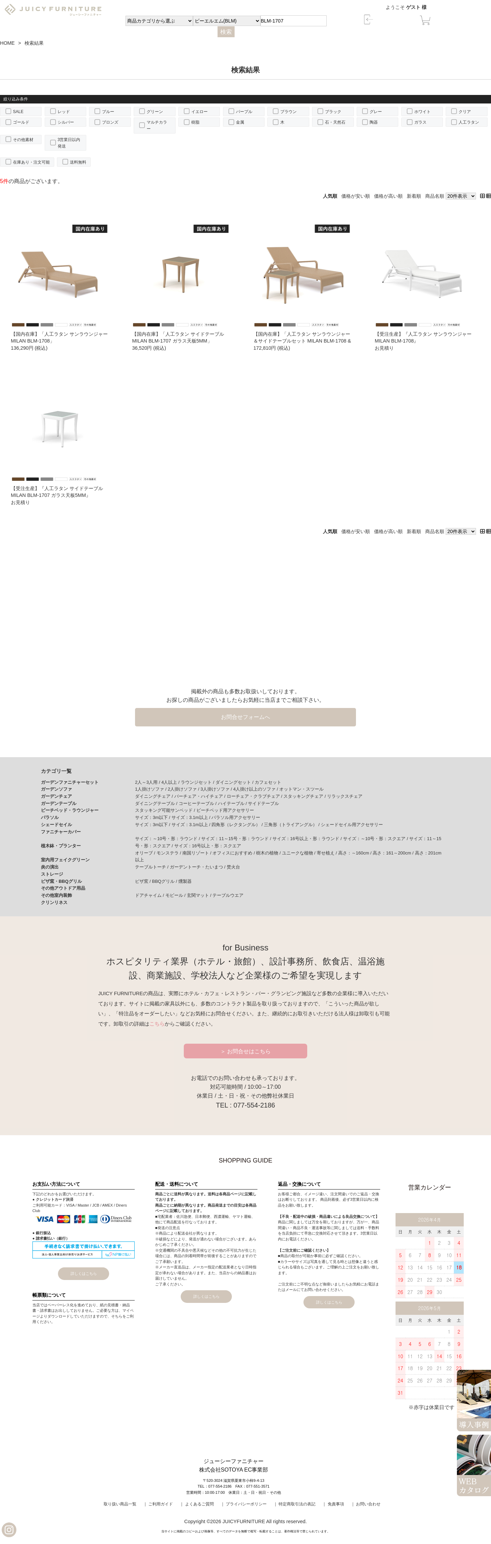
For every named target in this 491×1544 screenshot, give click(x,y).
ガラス (420, 122)
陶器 (374, 122)
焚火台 (233, 867)
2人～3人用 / (148, 782)
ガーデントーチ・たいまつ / (198, 867)
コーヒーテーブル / (198, 803)
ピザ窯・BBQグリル (61, 881)
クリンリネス (54, 902)
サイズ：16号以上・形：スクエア (207, 845)
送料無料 (78, 162)
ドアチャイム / (150, 895)
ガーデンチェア (56, 796)
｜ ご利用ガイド (158, 1504)
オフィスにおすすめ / (234, 853)
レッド (64, 111)
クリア (465, 111)
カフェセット (268, 782)
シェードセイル (56, 824)
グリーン (155, 111)
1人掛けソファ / (151, 789)
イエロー (199, 111)
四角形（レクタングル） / (237, 824)
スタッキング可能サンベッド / (165, 810)
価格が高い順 (388, 196)
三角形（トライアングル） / (292, 824)
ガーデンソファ (56, 789)
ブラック (333, 111)
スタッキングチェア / (305, 796)
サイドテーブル (263, 803)
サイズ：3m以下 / (153, 817)
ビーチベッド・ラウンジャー (70, 810)
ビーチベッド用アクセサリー (225, 810)
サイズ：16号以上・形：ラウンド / (307, 838)
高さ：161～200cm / (394, 853)
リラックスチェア (344, 796)
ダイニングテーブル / (157, 803)
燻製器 (185, 881)
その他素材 (23, 139)
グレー (376, 111)
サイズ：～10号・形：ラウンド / (168, 838)
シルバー (66, 122)
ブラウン (288, 111)
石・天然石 (335, 122)
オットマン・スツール (301, 789)
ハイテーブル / (233, 803)
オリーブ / (146, 853)
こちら (157, 1024)
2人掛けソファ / (184, 789)
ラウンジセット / (198, 782)
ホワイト (422, 111)
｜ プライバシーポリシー (244, 1504)
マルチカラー (157, 125)
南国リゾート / (197, 853)
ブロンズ (110, 122)
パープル (244, 111)
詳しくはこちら (84, 1273)
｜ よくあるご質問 (196, 1504)
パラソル (50, 817)
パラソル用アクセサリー (235, 817)
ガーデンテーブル (58, 803)
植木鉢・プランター (61, 845)
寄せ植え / (327, 853)
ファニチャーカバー (61, 831)
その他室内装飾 (56, 895)
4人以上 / (171, 782)
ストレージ (52, 874)
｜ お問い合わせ (366, 1504)
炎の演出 (50, 867)
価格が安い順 (355, 196)
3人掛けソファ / (216, 789)
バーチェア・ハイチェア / (200, 796)
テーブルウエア (227, 895)
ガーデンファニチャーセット (70, 782)
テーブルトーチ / (152, 867)
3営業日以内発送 (69, 143)
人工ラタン (469, 122)
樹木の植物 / (269, 853)
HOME (7, 43)
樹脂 (195, 122)
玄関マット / (200, 895)
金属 (240, 122)
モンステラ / (169, 853)
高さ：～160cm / (355, 853)
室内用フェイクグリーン (65, 859)
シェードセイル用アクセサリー (352, 824)
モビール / (176, 895)
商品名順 (434, 196)
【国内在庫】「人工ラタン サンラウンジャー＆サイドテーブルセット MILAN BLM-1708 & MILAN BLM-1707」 (302, 340)
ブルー (108, 111)
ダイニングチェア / (154, 796)
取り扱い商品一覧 (120, 1504)
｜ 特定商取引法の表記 (294, 1504)
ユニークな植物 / (299, 853)
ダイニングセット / (235, 782)
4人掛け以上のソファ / (256, 789)
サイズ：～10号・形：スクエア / (376, 838)
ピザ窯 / (143, 881)
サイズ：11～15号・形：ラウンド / (236, 838)
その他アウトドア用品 (63, 888)
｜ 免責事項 (333, 1504)
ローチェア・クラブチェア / (255, 796)
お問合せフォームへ (245, 717)
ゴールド (21, 122)
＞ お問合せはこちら (245, 1051)
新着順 (414, 196)
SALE (18, 111)
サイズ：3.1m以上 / (192, 817)
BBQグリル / (165, 881)
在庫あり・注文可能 (31, 162)
